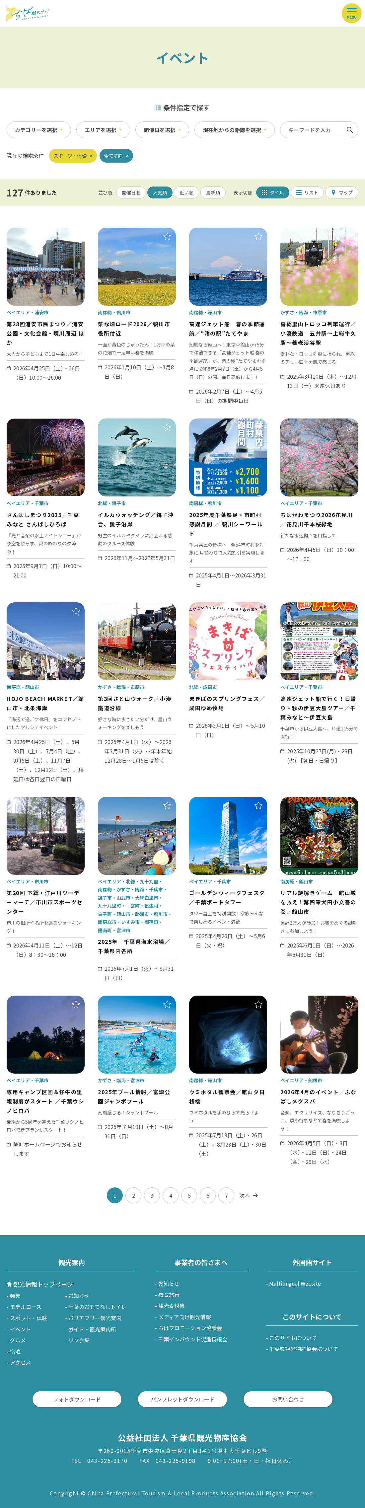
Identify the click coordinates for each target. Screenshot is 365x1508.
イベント (20, 1329)
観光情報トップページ (43, 1284)
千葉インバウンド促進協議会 (192, 1339)
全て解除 (113, 155)
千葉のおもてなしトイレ (97, 1307)
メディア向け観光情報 (184, 1317)
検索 (349, 130)
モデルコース (25, 1307)
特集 (15, 1296)
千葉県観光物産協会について (303, 1349)
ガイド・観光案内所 (92, 1329)
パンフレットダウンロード (183, 1399)
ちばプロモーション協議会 (190, 1328)
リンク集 (79, 1340)
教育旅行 (169, 1295)
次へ (245, 1195)
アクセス (20, 1362)
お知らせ (79, 1296)
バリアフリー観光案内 (94, 1318)
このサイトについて (293, 1338)
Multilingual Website (295, 1283)
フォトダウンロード (77, 1399)
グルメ (18, 1340)
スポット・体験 (28, 1318)
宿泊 (15, 1351)
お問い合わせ (288, 1399)
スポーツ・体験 (70, 155)
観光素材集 (171, 1306)
